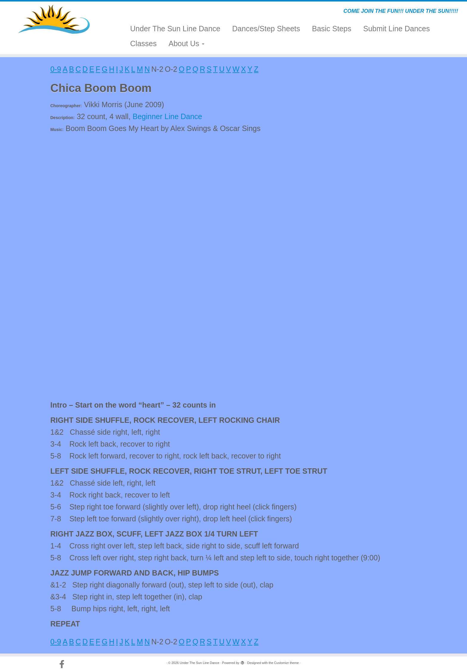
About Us (186, 43)
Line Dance (183, 116)
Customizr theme (286, 663)
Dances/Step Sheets (266, 28)
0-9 (55, 69)
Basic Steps (331, 28)
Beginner (147, 116)
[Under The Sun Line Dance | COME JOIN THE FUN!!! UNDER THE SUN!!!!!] (54, 19)
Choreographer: (66, 105)
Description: (62, 117)
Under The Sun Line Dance (175, 28)
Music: (56, 129)
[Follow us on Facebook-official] (63, 664)
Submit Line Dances (396, 28)
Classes (143, 43)
